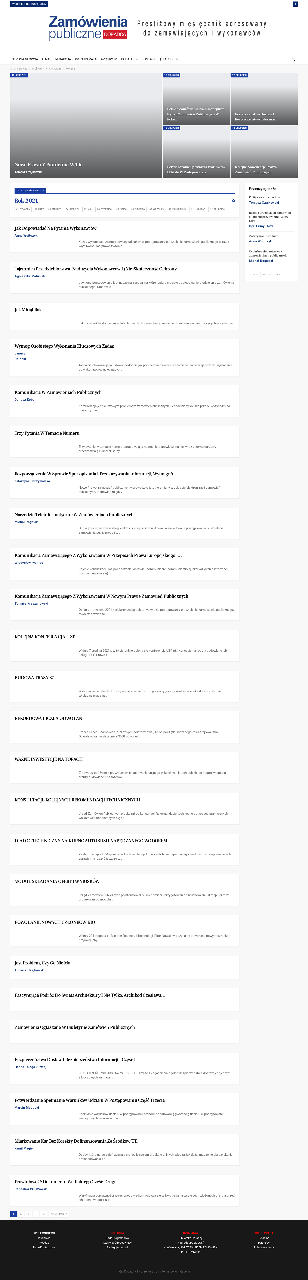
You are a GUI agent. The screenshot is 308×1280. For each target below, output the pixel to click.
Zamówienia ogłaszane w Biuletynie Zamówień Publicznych (75, 1027)
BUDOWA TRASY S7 (34, 678)
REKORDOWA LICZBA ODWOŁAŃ (48, 718)
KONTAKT (149, 59)
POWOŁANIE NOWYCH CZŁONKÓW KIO (55, 922)
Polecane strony (264, 1247)
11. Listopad (198, 209)
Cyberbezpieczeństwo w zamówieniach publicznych (268, 254)
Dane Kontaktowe (44, 1247)
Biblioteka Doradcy (190, 1238)
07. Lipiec (121, 209)
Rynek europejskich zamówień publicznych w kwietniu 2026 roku (270, 217)
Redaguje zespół (117, 1247)
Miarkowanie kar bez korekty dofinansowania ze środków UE (76, 1141)
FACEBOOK (169, 59)
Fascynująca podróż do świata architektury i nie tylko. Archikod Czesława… (90, 995)
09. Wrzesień (157, 209)
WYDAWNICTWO (44, 1233)
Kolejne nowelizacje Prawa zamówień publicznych (256, 170)
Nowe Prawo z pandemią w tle (48, 164)
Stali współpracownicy (117, 1242)
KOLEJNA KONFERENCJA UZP (45, 637)
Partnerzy (264, 1242)
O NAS (46, 59)
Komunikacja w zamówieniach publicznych (58, 392)
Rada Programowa (117, 1238)
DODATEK (128, 59)
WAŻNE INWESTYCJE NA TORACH (49, 759)
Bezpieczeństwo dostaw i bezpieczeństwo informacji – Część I (75, 1060)
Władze (44, 1242)
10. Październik (177, 209)
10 (44, 1214)
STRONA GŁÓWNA (25, 59)
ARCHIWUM (109, 59)
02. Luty (39, 209)
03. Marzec (54, 209)
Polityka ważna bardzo (264, 197)
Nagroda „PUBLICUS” (191, 1242)
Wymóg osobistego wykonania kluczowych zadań (65, 346)
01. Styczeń (23, 209)
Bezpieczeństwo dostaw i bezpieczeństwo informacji (256, 117)
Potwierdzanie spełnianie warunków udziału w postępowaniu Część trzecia (90, 1100)
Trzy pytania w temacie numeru (47, 433)
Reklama (264, 1238)
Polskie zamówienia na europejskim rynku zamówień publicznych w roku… (195, 114)
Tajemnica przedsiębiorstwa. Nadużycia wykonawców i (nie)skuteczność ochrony (96, 269)
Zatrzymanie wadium (263, 236)
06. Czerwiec (104, 209)
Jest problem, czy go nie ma (42, 963)
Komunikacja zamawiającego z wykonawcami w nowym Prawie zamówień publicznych (101, 596)
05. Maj (88, 209)
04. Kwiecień (72, 209)
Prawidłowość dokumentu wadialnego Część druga (66, 1182)
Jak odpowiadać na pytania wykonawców (55, 228)
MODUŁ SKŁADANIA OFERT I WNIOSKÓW (57, 881)
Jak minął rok (28, 310)
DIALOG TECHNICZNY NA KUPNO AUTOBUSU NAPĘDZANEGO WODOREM (91, 841)
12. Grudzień (19, 75)
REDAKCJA (63, 59)
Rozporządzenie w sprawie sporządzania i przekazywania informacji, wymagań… (96, 474)
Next (266, 274)
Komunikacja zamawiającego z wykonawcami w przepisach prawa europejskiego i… (98, 555)
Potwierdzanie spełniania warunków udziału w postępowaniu (196, 170)
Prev (254, 274)
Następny (59, 1214)
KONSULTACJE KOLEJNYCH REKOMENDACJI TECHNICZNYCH (77, 800)
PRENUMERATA (86, 59)
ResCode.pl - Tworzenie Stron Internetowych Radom (154, 1271)
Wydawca (44, 1238)
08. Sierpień (138, 209)
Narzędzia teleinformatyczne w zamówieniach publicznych (74, 515)
